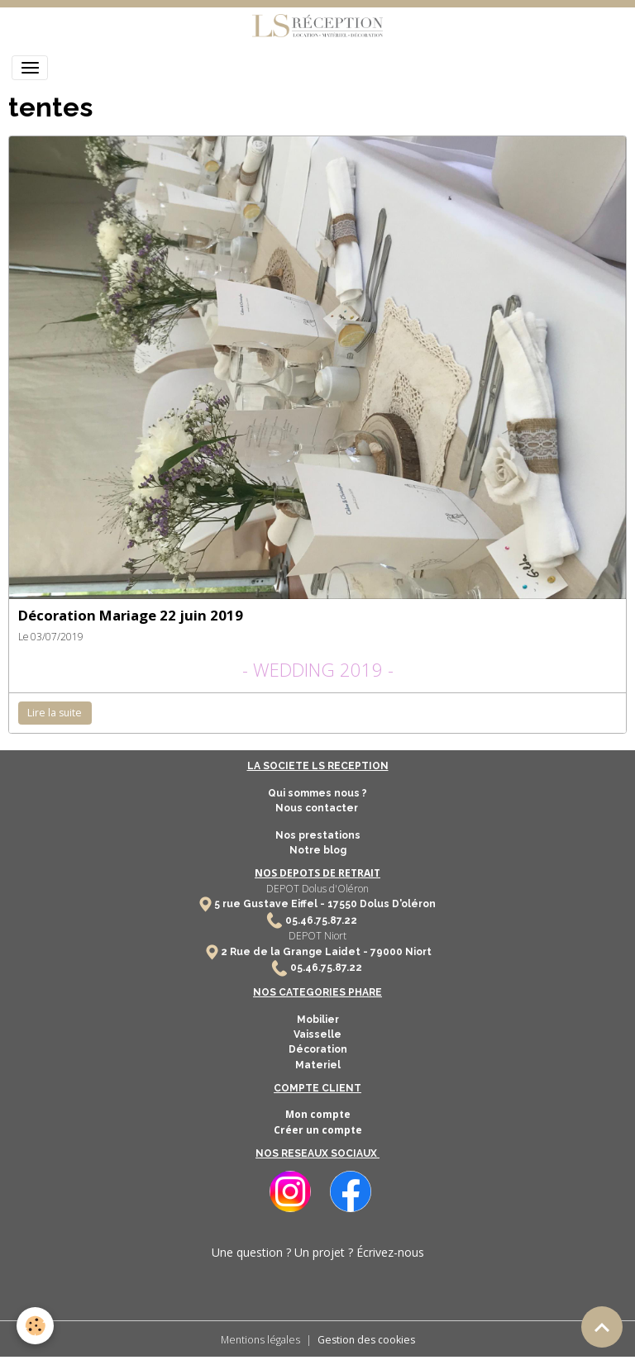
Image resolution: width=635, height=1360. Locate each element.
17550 (342, 904)
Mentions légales (260, 1340)
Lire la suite (54, 713)
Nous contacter (317, 808)
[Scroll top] (602, 1327)
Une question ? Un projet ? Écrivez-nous (318, 1252)
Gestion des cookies (366, 1340)
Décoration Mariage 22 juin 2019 (130, 615)
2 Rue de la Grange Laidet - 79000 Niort (326, 952)
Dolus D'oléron (396, 904)
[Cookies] (35, 1325)
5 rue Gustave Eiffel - (270, 904)
